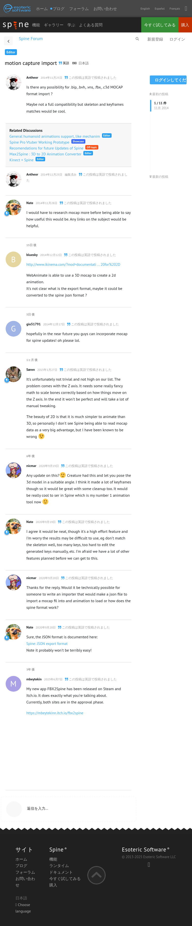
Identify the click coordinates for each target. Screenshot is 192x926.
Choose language (23, 907)
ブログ (21, 865)
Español (160, 8)
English (145, 8)
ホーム (42, 8)
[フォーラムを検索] (137, 38)
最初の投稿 (159, 94)
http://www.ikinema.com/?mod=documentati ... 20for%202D (73, 264)
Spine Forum (31, 38)
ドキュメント (61, 872)
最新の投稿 (159, 177)
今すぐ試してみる (160, 24)
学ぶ (71, 24)
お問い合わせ (105, 8)
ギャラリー (54, 24)
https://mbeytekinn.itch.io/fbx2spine (54, 713)
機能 (36, 24)
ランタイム (59, 865)
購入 (185, 24)
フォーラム (79, 8)
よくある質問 (90, 24)
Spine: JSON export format (47, 643)
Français (174, 8)
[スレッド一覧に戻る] (8, 40)
